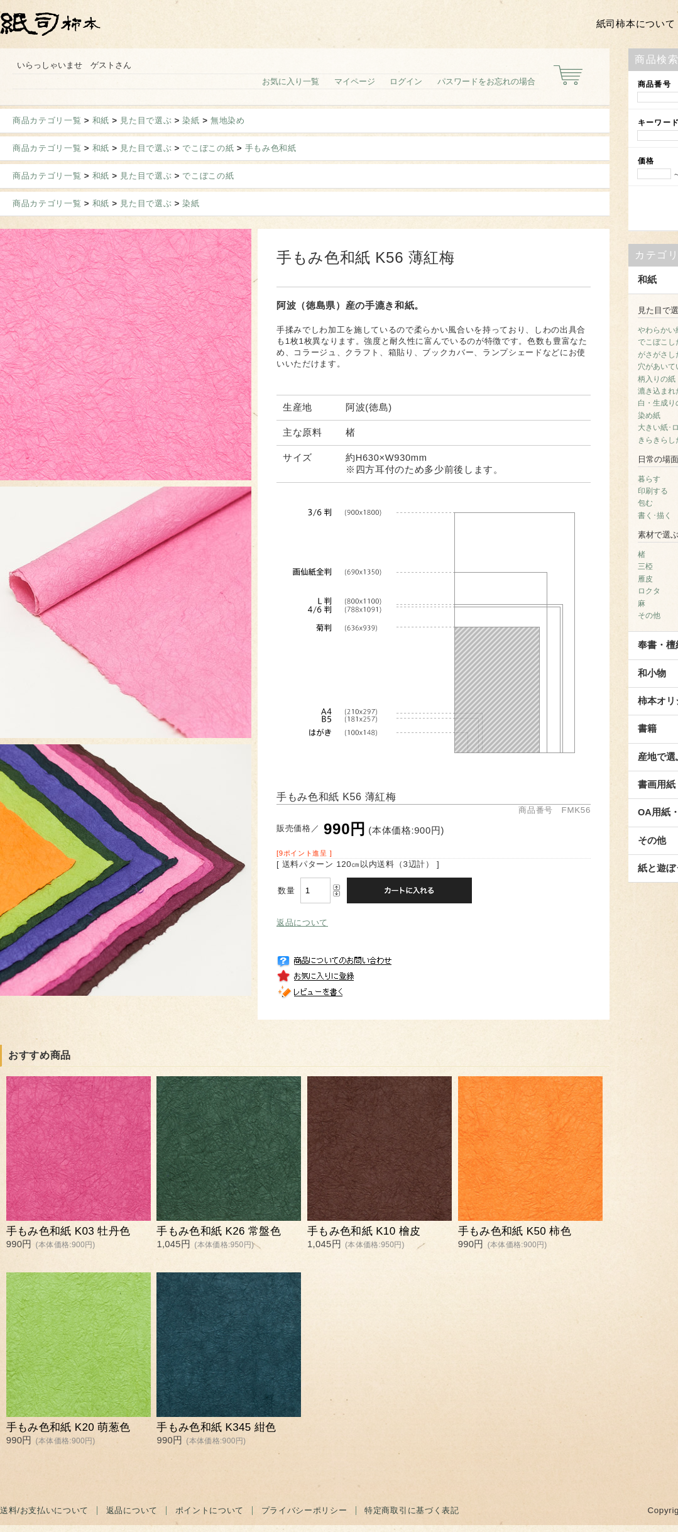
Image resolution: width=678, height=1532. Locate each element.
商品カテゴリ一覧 (47, 120)
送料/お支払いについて (44, 1510)
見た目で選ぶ (146, 120)
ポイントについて (209, 1510)
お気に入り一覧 (290, 81)
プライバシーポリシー (304, 1510)
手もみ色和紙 (271, 148)
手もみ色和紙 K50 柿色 (514, 1231)
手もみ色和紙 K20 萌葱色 (68, 1427)
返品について (302, 922)
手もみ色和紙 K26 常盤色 (218, 1231)
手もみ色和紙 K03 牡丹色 (68, 1231)
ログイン (406, 81)
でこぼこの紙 (208, 148)
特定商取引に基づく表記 (411, 1510)
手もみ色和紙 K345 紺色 (216, 1427)
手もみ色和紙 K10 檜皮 (363, 1231)
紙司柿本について (635, 24)
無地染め (228, 120)
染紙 (190, 120)
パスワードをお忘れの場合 (486, 81)
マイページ (354, 81)
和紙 (100, 120)
